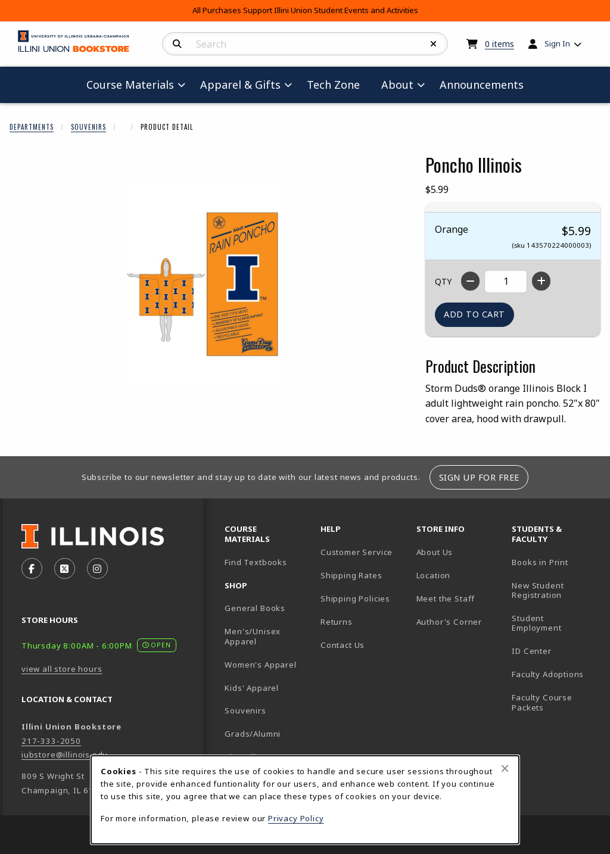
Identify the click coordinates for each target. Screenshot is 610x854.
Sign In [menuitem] (557, 43)
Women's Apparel (260, 664)
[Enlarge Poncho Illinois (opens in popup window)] (203, 284)
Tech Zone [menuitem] (338, 84)
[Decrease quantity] (470, 281)
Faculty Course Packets (542, 702)
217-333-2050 (51, 740)
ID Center (555, 650)
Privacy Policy (296, 818)
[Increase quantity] (541, 281)
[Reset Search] (434, 44)
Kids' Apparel (252, 687)
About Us (434, 552)
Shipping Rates (351, 575)
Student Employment (555, 623)
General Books (255, 608)
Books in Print (555, 562)
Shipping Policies (355, 598)
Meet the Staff (445, 598)
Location (433, 575)
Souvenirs (88, 127)
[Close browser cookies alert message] (504, 768)
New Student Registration (538, 590)
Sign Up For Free (479, 477)
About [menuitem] (397, 84)
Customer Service (356, 552)
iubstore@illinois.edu (64, 754)
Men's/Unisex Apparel (253, 636)
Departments (32, 127)
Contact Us (342, 645)
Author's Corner (449, 621)
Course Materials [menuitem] (130, 84)
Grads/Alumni (253, 733)
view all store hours (61, 668)
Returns (336, 621)
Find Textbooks (256, 562)
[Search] (177, 44)
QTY (443, 281)
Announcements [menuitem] (482, 84)
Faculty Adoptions (548, 674)
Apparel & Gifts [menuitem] (240, 84)
